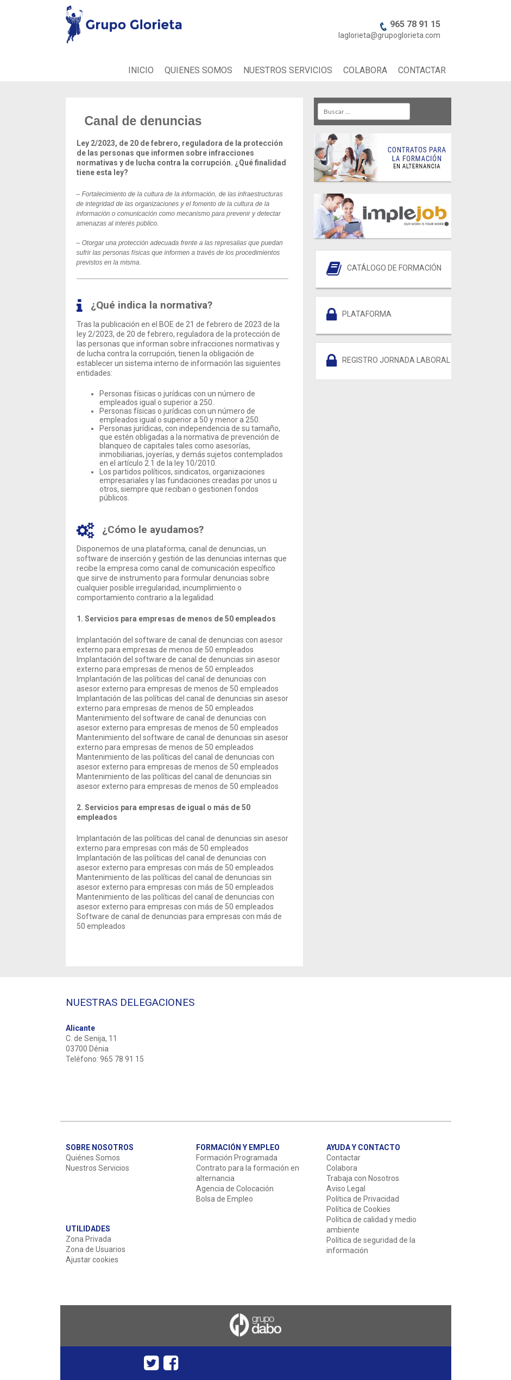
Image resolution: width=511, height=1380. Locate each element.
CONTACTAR (422, 70)
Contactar (343, 1157)
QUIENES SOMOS (198, 70)
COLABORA (365, 70)
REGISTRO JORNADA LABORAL (396, 360)
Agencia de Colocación (235, 1188)
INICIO (141, 70)
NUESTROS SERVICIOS (287, 70)
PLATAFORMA (367, 314)
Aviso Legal (345, 1188)
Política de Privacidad (362, 1199)
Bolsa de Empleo (224, 1199)
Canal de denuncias (143, 121)
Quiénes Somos (93, 1157)
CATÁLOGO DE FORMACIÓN (394, 268)
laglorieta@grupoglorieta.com (389, 35)
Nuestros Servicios (97, 1168)
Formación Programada (236, 1157)
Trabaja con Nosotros (362, 1178)
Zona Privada (88, 1239)
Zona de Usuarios (95, 1249)
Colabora (341, 1168)
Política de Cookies (358, 1209)
